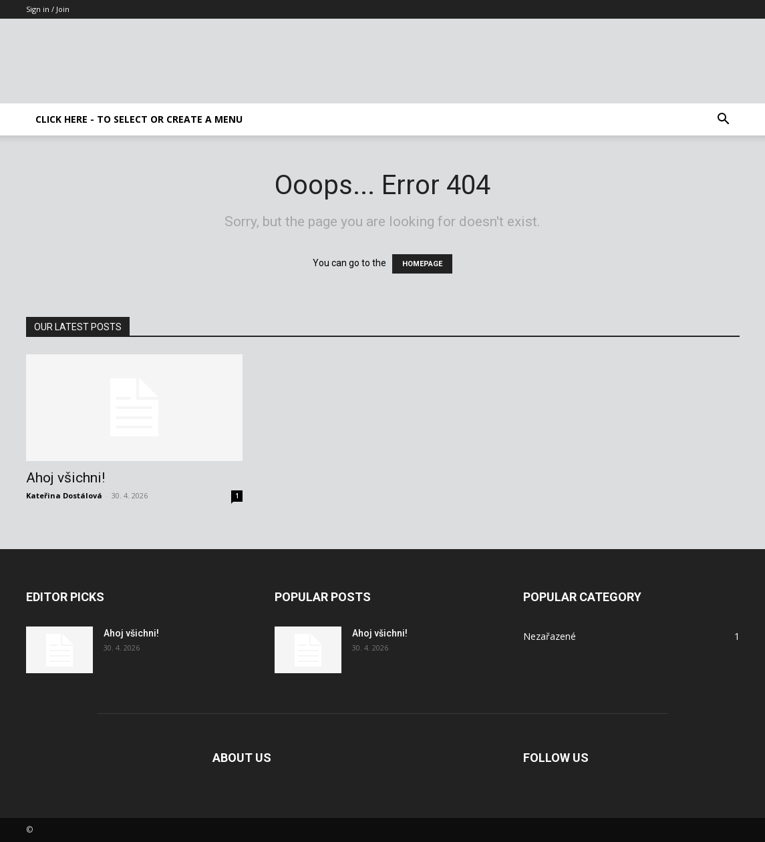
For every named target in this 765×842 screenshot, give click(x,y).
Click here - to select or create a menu (139, 119)
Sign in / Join (47, 9)
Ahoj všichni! (65, 478)
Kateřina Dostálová (64, 495)
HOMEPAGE (422, 264)
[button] (724, 120)
